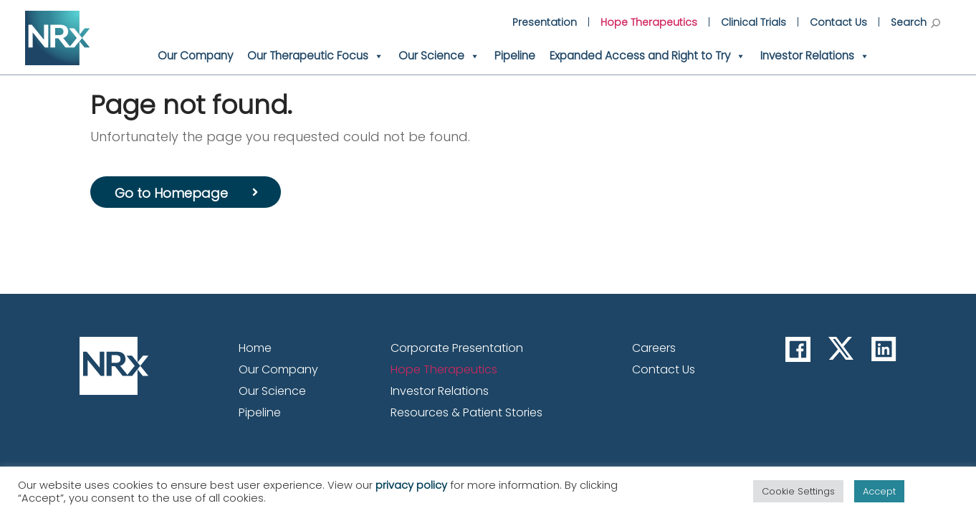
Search (915, 22)
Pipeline (514, 55)
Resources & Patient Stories (466, 412)
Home (255, 348)
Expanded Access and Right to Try (648, 56)
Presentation (544, 22)
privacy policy (411, 485)
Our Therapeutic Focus (315, 56)
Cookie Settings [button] (798, 491)
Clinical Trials (753, 22)
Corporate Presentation (457, 348)
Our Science (439, 56)
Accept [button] (879, 491)
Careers (654, 348)
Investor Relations (815, 56)
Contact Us (838, 22)
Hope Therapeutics (649, 22)
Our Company (195, 55)
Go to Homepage (171, 193)
